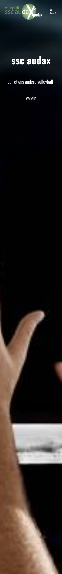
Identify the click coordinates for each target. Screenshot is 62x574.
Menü (53, 11)
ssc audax (37, 11)
